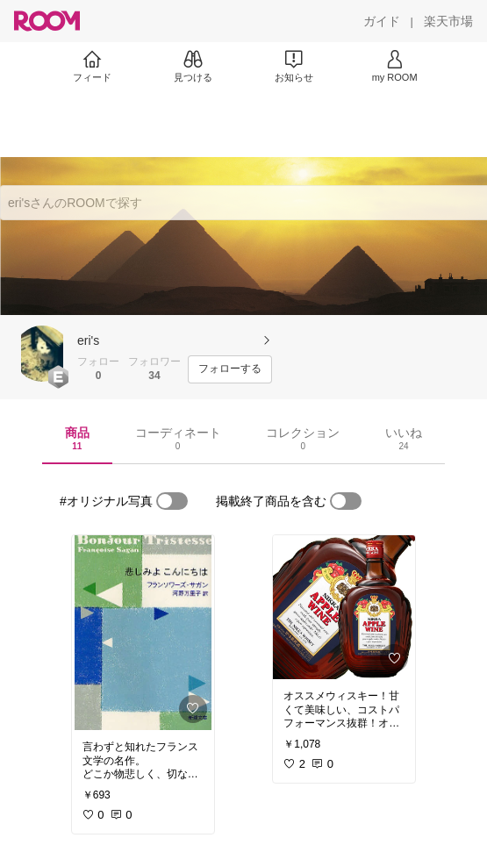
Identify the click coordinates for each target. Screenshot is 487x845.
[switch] (172, 501)
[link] (143, 632)
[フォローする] (230, 369)
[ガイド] (381, 21)
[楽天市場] (448, 21)
